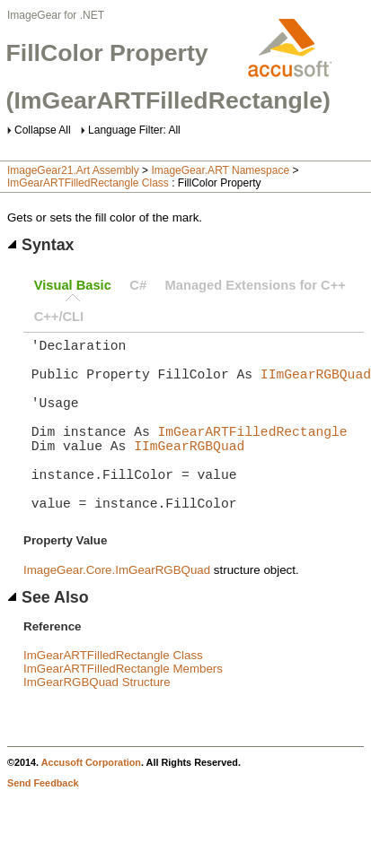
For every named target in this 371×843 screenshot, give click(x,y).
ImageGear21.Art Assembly (73, 170)
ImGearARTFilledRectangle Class (88, 183)
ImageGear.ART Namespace (220, 170)
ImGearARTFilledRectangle (253, 452)
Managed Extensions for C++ (255, 285)
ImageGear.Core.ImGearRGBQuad (116, 609)
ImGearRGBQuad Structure (97, 721)
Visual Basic (72, 285)
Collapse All (42, 130)
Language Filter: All (134, 130)
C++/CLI (59, 316)
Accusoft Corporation (91, 801)
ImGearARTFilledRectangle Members (123, 708)
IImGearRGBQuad (316, 384)
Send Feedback (42, 822)
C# (137, 285)
